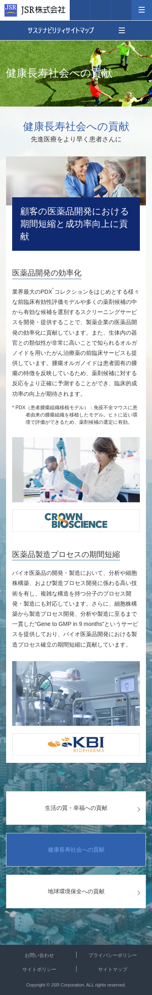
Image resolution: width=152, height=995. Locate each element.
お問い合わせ (39, 955)
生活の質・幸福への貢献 (76, 808)
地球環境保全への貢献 (76, 891)
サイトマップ (112, 969)
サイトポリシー (39, 969)
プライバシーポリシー (112, 955)
